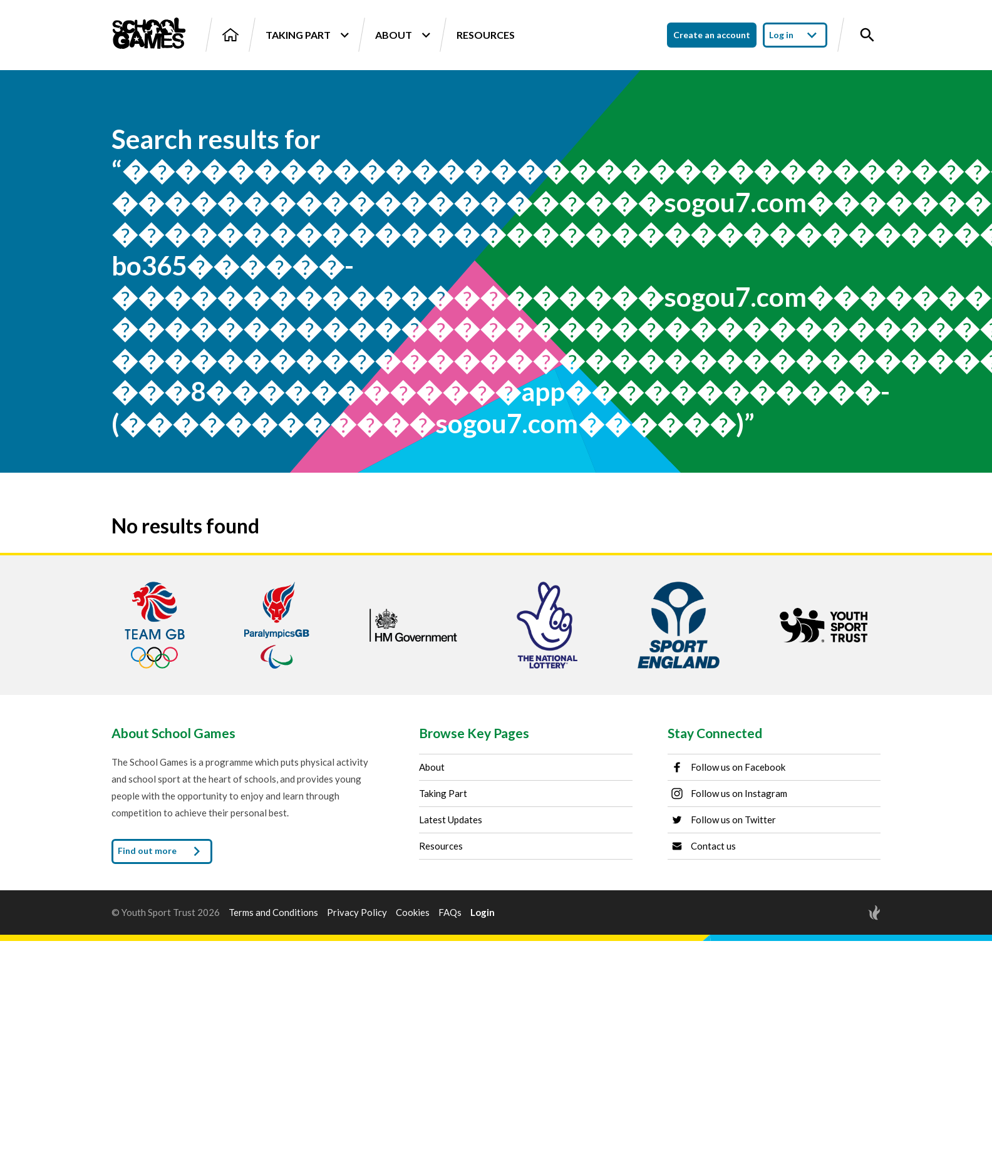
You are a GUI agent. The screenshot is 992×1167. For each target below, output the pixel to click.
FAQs (450, 912)
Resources (486, 35)
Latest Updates (450, 819)
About (402, 35)
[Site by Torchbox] (849, 912)
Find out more (162, 851)
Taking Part (307, 35)
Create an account (711, 34)
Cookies (413, 912)
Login (482, 912)
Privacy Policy (357, 912)
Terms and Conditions (273, 912)
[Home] (230, 35)
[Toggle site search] (867, 35)
